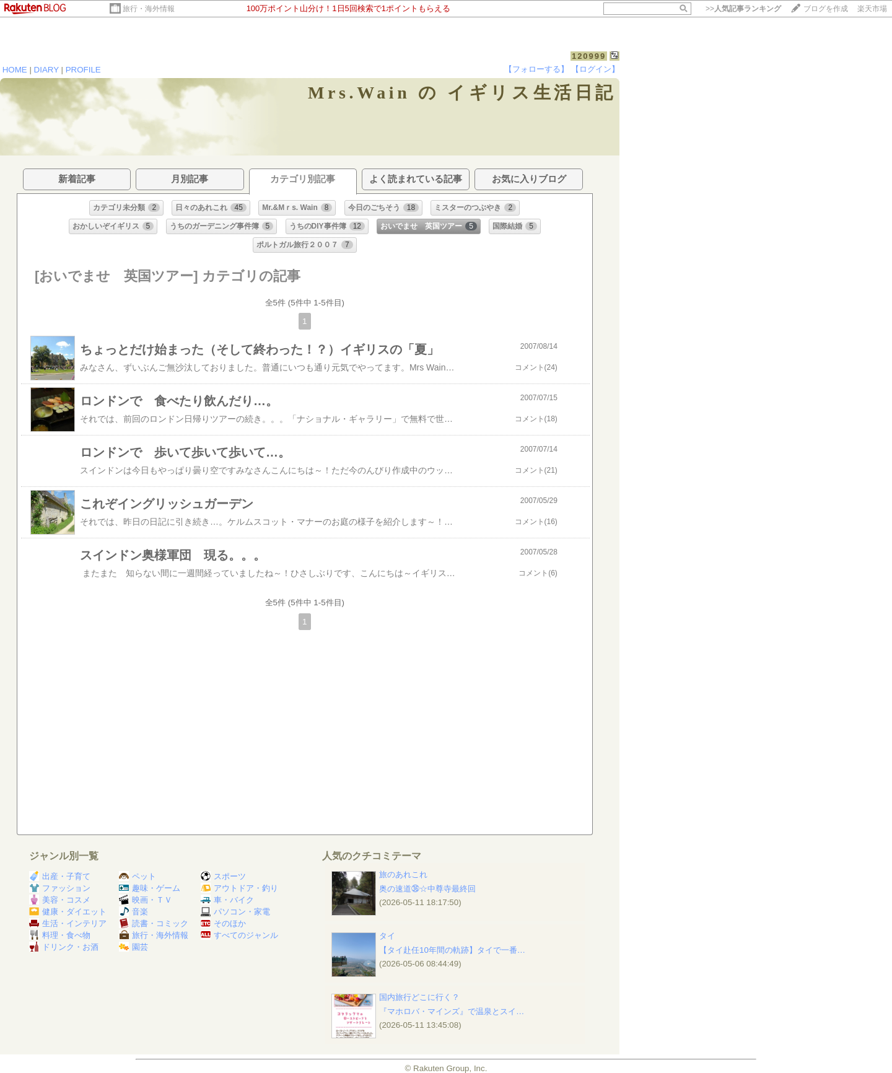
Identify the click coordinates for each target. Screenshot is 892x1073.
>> (743, 8)
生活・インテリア (68, 923)
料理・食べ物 (59, 935)
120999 (589, 56)
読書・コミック (153, 923)
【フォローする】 (536, 69)
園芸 (133, 947)
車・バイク (227, 899)
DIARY (46, 69)
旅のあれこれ (403, 874)
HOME (14, 69)
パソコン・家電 (235, 911)
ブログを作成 (825, 8)
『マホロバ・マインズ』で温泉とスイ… (451, 1011)
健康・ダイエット (68, 911)
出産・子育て (59, 876)
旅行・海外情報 (149, 8)
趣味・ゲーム (149, 888)
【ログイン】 (595, 69)
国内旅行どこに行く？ (419, 997)
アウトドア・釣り (239, 888)
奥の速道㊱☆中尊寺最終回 (427, 888)
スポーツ (223, 876)
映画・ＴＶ (145, 899)
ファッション (59, 888)
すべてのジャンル (239, 935)
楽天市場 (872, 8)
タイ (387, 935)
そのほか (223, 923)
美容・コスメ (59, 899)
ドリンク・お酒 (63, 947)
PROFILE (83, 69)
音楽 (133, 911)
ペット (137, 876)
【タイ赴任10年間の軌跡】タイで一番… (452, 950)
